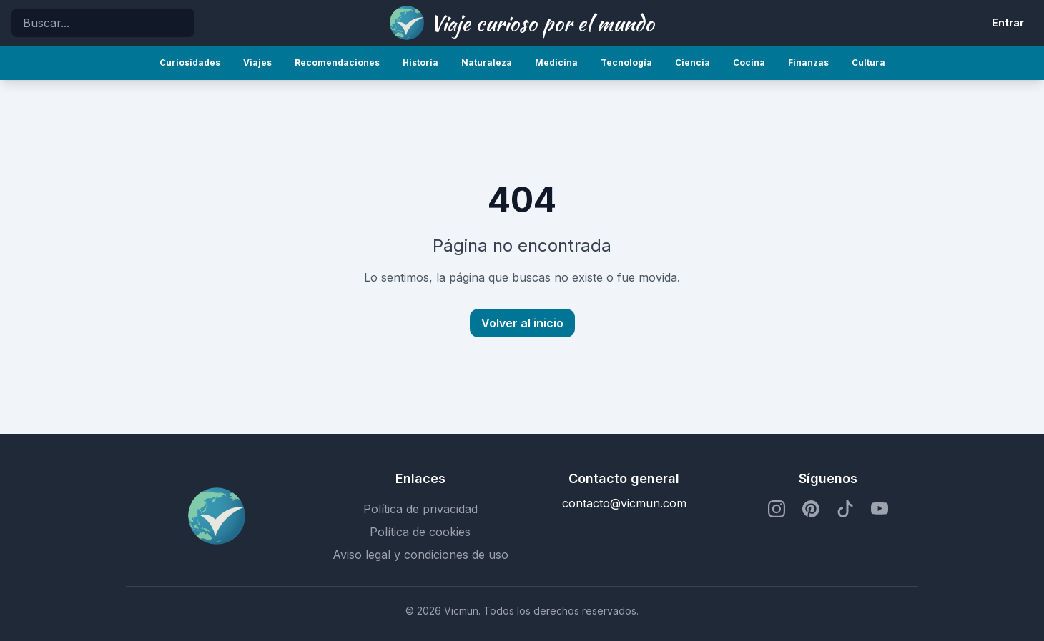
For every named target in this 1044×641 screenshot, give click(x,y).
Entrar (1008, 22)
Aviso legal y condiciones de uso (420, 554)
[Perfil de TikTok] (845, 508)
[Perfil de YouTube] (879, 508)
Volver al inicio (522, 323)
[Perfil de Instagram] (776, 508)
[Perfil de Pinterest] (810, 508)
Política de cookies (420, 532)
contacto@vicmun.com (624, 503)
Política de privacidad (420, 509)
